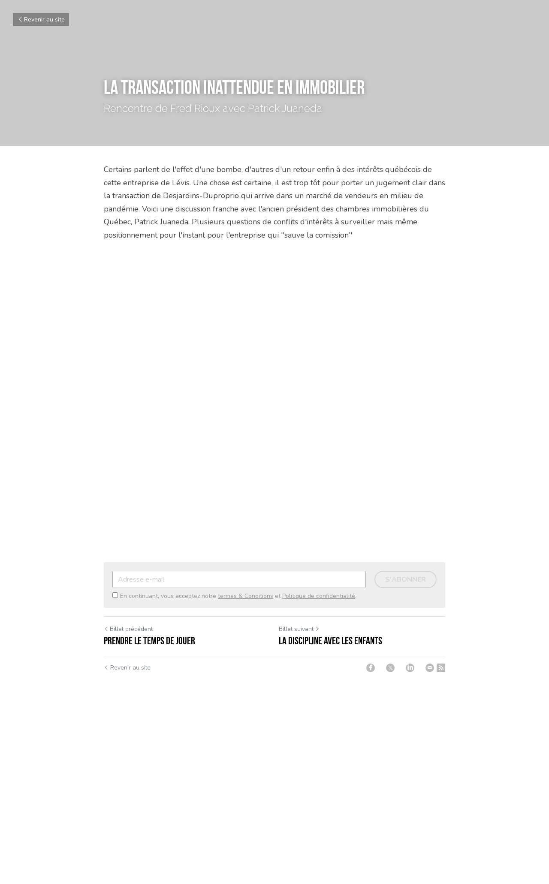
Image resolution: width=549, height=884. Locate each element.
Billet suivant (299, 629)
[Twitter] (390, 668)
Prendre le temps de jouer (149, 640)
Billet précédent (128, 629)
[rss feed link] (441, 668)
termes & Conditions (245, 596)
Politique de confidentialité (318, 596)
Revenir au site (41, 19)
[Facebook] (370, 668)
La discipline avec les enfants (330, 640)
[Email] (429, 668)
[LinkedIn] (410, 668)
